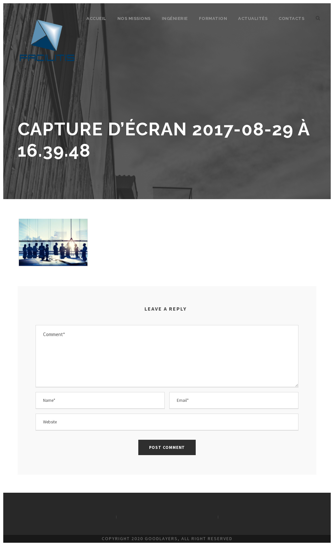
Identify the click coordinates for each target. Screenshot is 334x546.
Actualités (252, 18)
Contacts (291, 18)
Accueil (96, 18)
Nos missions (134, 18)
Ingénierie (175, 18)
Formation (213, 18)
